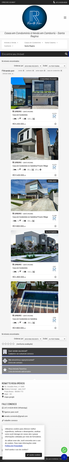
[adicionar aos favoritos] (55, 124)
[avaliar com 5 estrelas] (13, 344)
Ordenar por (18, 66)
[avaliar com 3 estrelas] (8, 344)
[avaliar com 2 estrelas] (5, 344)
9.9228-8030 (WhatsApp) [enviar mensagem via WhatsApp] (15, 408)
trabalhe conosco (11, 420)
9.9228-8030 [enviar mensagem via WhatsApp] (61, 2)
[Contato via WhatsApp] (64, 450)
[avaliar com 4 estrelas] (11, 344)
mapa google (9, 397)
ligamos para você (11, 412)
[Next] (54, 93)
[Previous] (14, 93)
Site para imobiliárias (52, 459)
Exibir (45, 66)
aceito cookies (33, 455)
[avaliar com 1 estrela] (3, 344)
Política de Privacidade (13, 446)
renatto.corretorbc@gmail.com (16, 416)
